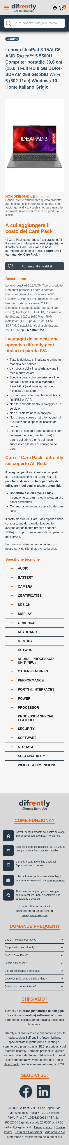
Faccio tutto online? (16, 963)
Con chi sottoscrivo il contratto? (22, 970)
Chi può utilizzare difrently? (20, 947)
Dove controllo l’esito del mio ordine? (26, 978)
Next (66, 143)
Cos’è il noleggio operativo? (20, 939)
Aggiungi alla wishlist (37, 266)
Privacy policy (43, 1127)
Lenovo (12, 38)
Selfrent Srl (33, 1037)
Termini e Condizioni (28, 1132)
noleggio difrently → (34, 915)
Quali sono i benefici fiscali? (20, 986)
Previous (2, 143)
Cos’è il (16, 955)
